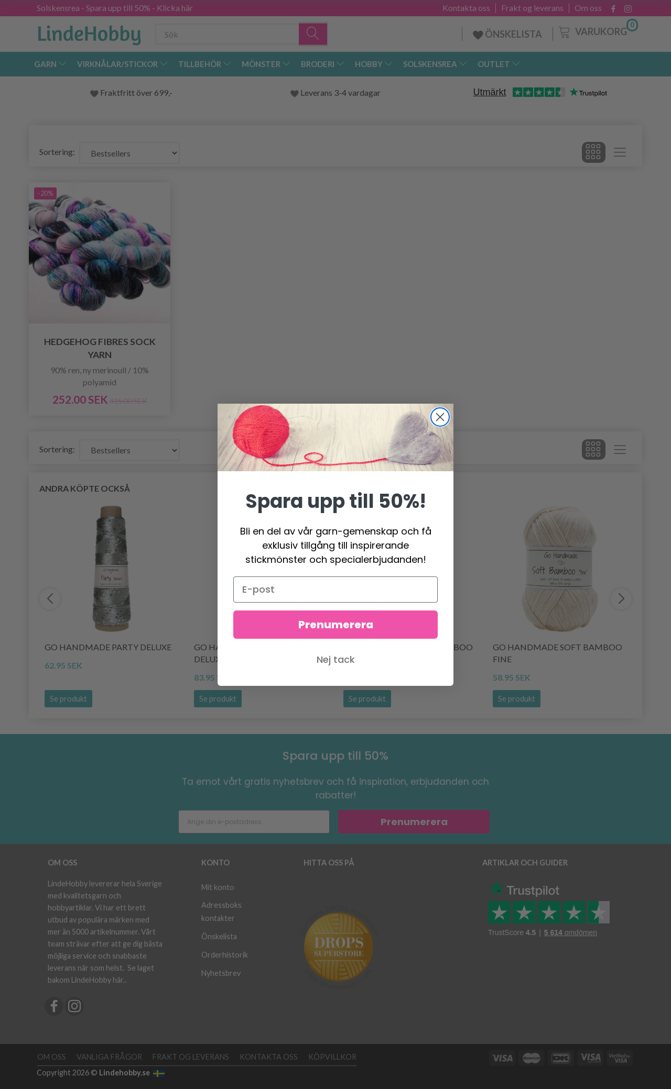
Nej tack (336, 669)
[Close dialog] (440, 427)
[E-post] (335, 600)
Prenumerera (335, 635)
